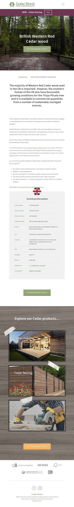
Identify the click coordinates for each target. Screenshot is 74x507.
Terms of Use (41, 499)
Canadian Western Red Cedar (35, 148)
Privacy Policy (25, 499)
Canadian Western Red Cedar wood (30, 187)
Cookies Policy (33, 499)
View (48, 12)
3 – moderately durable (37, 266)
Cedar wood (22, 77)
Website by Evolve (37, 501)
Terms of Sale (49, 499)
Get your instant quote (37, 49)
